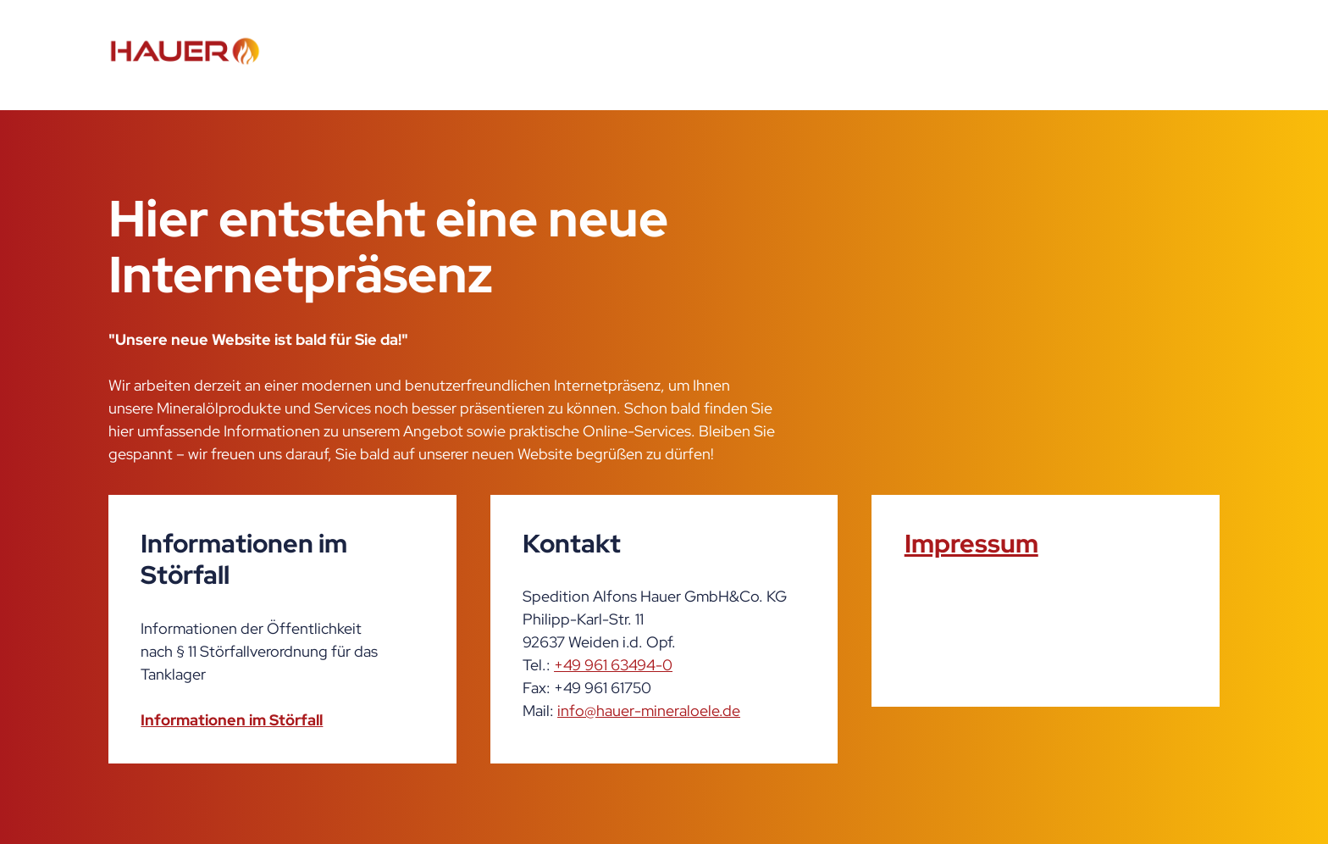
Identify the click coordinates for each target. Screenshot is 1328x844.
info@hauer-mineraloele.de (648, 710)
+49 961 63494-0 (613, 665)
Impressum (971, 543)
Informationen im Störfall (232, 720)
